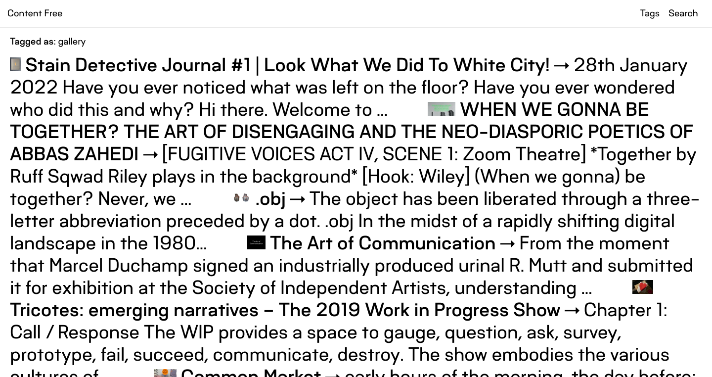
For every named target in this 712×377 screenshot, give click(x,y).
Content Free (34, 13)
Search (683, 13)
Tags (650, 13)
